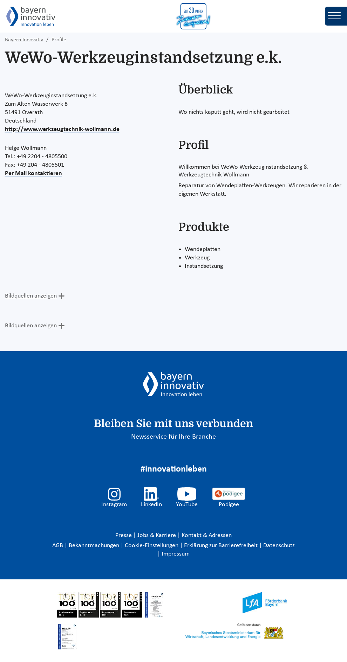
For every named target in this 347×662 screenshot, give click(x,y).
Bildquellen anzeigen (31, 296)
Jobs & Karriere (157, 535)
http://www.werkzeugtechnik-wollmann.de (62, 129)
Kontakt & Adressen (207, 535)
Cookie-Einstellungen (151, 545)
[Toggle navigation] (336, 16)
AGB (58, 545)
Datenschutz (279, 545)
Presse (124, 535)
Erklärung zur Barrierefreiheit (221, 545)
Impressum (176, 554)
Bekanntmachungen (95, 545)
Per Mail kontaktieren (33, 173)
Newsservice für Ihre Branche (173, 436)
